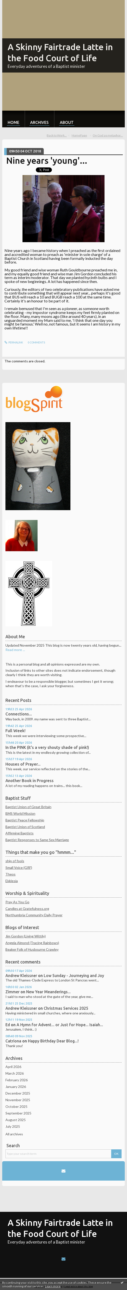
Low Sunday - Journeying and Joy (74, 975)
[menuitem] (13, 119)
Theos (10, 874)
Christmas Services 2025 (66, 1008)
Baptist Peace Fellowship (24, 820)
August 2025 (15, 1120)
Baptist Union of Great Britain (28, 807)
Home (13, 122)
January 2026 (15, 1086)
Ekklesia (11, 881)
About (67, 122)
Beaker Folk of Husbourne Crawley (32, 949)
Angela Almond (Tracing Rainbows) (32, 943)
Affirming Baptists (19, 833)
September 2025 (18, 1113)
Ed (7, 1025)
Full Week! (15, 730)
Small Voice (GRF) (18, 867)
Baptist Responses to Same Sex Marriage (37, 840)
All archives (14, 1134)
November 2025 (17, 1100)
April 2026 (13, 1067)
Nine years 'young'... (46, 160)
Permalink (13, 342)
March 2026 (14, 1073)
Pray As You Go (17, 902)
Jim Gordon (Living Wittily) (25, 936)
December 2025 (17, 1093)
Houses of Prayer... (23, 764)
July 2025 (12, 1126)
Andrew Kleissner (21, 975)
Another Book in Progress (29, 780)
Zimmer (12, 992)
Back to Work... (57, 135)
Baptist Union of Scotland (25, 827)
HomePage (79, 135)
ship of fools (14, 861)
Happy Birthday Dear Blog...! (53, 1041)
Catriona (13, 1041)
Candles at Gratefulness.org (27, 908)
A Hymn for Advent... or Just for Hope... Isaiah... (60, 1025)
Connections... (18, 714)
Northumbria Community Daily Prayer (34, 915)
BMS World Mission (20, 813)
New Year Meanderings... (48, 992)
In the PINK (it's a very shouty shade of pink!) (47, 747)
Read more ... (15, 650)
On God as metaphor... (108, 135)
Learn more (53, 1286)
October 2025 (16, 1106)
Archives (39, 122)
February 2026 (16, 1080)
